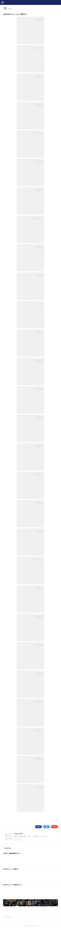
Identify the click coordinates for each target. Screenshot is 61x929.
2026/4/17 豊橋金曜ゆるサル (11, 853)
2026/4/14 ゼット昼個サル (11, 869)
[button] (2, 2)
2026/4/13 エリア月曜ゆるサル (12, 885)
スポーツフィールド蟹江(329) (14, 815)
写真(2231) (5, 815)
